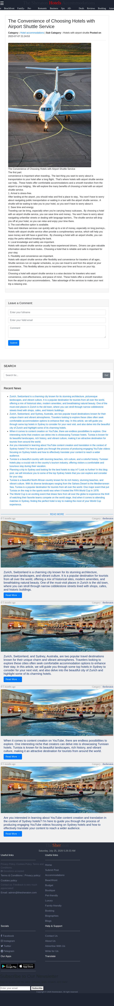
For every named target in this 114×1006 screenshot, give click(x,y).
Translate (50, 956)
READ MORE (57, 514)
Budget (49, 885)
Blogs (48, 920)
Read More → (13, 595)
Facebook (7, 935)
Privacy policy (32, 875)
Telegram (7, 951)
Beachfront (51, 880)
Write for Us (51, 951)
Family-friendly (53, 905)
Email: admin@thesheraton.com (19, 892)
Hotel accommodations (32, 33)
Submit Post (52, 870)
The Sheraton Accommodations (59, 2)
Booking (49, 910)
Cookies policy (9, 880)
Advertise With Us (55, 946)
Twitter (6, 946)
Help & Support (53, 925)
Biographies (52, 915)
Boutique (50, 890)
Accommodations (54, 875)
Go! (106, 375)
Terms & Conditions (12, 875)
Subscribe (37, 988)
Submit (13, 343)
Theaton (57, 845)
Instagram (8, 940)
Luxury (49, 900)
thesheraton (107, 518)
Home (48, 864)
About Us (50, 940)
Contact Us (51, 935)
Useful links (7, 855)
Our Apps (6, 956)
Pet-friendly (51, 895)
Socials (5, 925)
